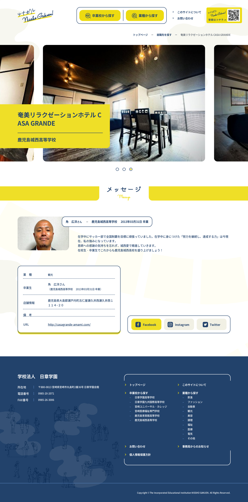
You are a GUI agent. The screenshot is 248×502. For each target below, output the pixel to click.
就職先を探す (164, 34)
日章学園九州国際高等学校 (150, 402)
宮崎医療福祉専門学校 (147, 411)
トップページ (140, 34)
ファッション (195, 402)
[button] (117, 169)
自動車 (191, 406)
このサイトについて (189, 12)
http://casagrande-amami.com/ (69, 324)
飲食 (190, 397)
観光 (190, 411)
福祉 (190, 424)
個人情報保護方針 (140, 454)
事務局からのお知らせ (195, 446)
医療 (190, 429)
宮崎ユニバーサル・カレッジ (151, 406)
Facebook (149, 324)
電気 (190, 433)
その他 (191, 438)
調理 (190, 420)
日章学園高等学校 (145, 397)
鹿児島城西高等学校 (146, 420)
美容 (190, 415)
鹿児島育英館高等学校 (147, 415)
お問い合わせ (185, 18)
